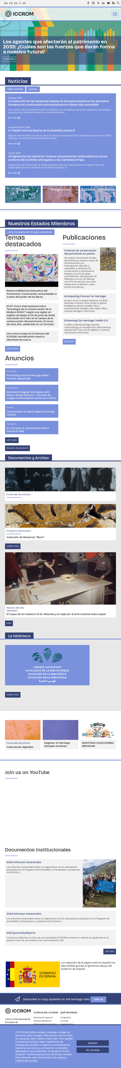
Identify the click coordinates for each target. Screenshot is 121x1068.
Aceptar (93, 1043)
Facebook (88, 3)
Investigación (66, 1024)
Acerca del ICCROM (46, 1012)
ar (24, 3)
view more (13, 348)
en (6, 3)
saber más (13, 546)
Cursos (33, 89)
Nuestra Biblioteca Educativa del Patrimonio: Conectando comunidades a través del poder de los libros (32, 293)
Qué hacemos (68, 1012)
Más (9, 623)
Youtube (108, 3)
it (20, 3)
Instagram (93, 3)
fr (10, 3)
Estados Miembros (43, 1021)
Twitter (98, 3)
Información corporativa (45, 1024)
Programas (65, 1017)
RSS (113, 3)
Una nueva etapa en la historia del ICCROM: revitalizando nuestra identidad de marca (28, 336)
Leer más (9, 59)
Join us (98, 999)
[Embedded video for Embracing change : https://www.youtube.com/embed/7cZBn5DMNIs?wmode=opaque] (60, 813)
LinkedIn (103, 3)
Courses (64, 1021)
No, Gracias (93, 1050)
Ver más (109, 951)
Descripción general (43, 1017)
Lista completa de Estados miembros (30, 232)
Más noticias (15, 89)
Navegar (69, 341)
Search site (117, 2)
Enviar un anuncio (17, 448)
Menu (115, 14)
